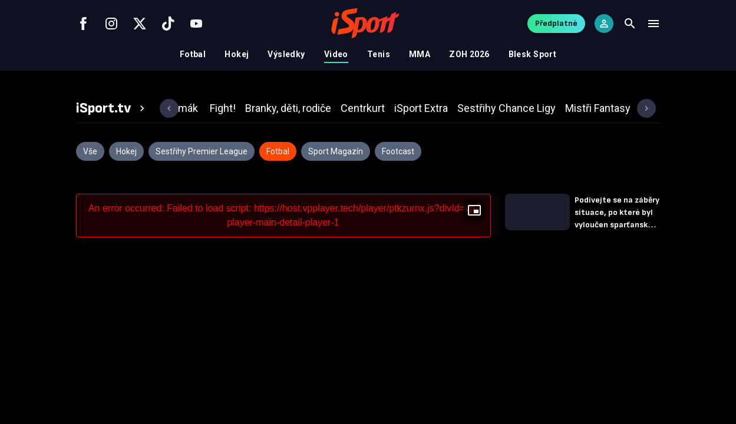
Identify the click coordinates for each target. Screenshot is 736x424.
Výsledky (286, 54)
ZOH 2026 (469, 54)
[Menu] (653, 23)
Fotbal (193, 54)
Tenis (378, 54)
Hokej (237, 54)
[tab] (112, 108)
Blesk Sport (533, 54)
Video (336, 54)
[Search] (630, 23)
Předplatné (556, 23)
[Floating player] (474, 210)
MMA (419, 54)
